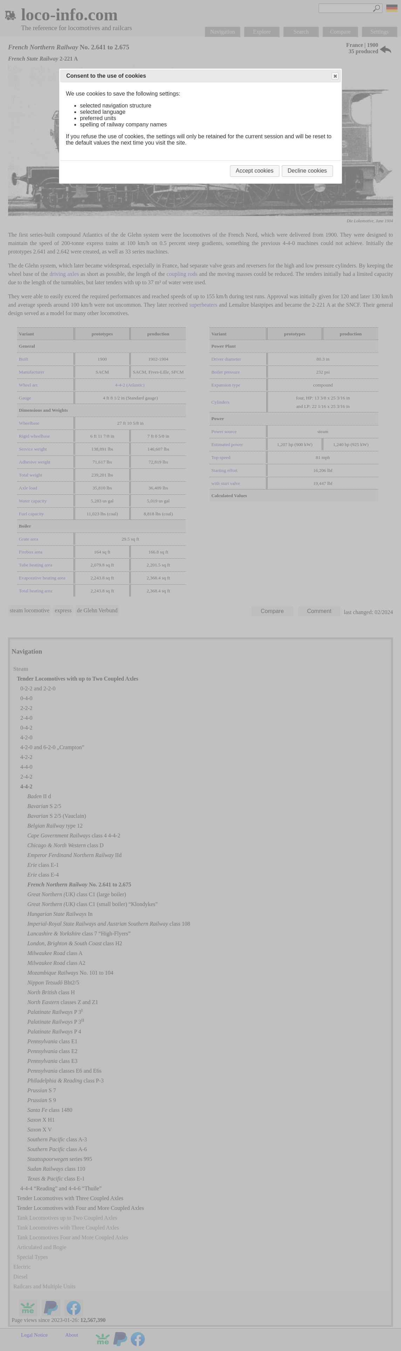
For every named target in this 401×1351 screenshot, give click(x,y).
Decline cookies (307, 171)
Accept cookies (255, 171)
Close (335, 76)
